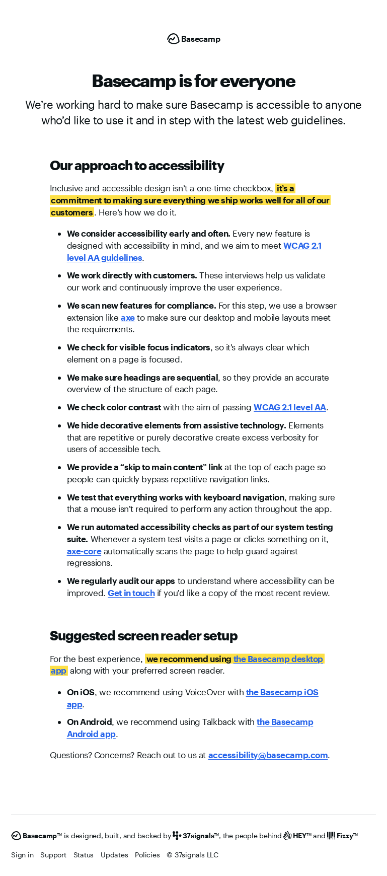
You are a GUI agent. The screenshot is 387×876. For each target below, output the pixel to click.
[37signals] (196, 835)
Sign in (22, 854)
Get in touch (131, 593)
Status (83, 854)
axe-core (84, 551)
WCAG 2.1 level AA (290, 407)
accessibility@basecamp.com (268, 755)
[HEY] (297, 835)
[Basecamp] (193, 38)
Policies (147, 854)
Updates (114, 854)
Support (53, 854)
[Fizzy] (342, 835)
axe (128, 317)
